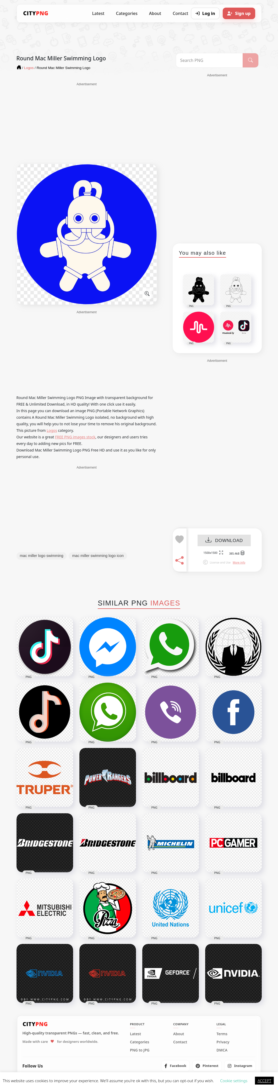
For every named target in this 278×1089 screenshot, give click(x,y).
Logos (52, 430)
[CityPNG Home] (36, 13)
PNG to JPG (140, 1050)
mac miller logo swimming (41, 556)
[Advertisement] (87, 123)
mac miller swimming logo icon (98, 556)
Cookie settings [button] (233, 1080)
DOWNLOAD (224, 540)
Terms (221, 1034)
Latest (98, 13)
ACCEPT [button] (264, 1080)
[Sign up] (239, 13)
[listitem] (175, 1066)
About (155, 13)
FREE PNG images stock (75, 436)
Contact (180, 1042)
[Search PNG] (209, 60)
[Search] (250, 60)
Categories (126, 13)
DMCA (221, 1050)
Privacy (222, 1042)
